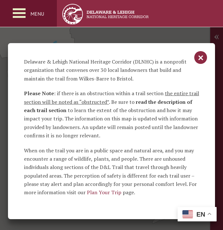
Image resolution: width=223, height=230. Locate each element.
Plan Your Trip (104, 192)
